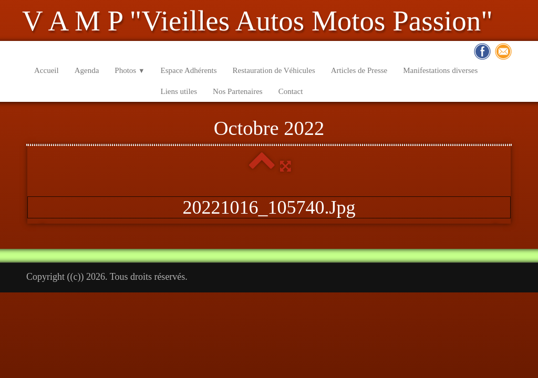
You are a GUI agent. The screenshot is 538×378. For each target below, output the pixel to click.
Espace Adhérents (189, 70)
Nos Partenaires (238, 91)
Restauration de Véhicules (274, 70)
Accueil (46, 70)
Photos (129, 70)
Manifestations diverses (440, 70)
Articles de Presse (359, 70)
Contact (290, 91)
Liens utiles (179, 91)
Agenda (87, 70)
